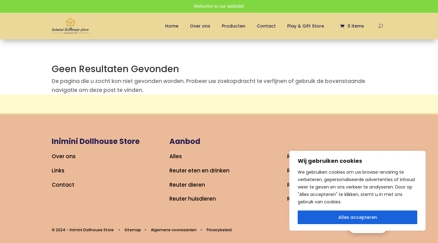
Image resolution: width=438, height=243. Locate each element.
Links (58, 170)
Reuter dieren (187, 185)
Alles (175, 156)
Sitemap (133, 229)
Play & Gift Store (305, 26)
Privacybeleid (219, 229)
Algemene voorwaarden (174, 229)
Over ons (200, 26)
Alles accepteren (357, 217)
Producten (233, 26)
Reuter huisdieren (192, 198)
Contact (266, 26)
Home (171, 26)
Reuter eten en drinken (199, 170)
